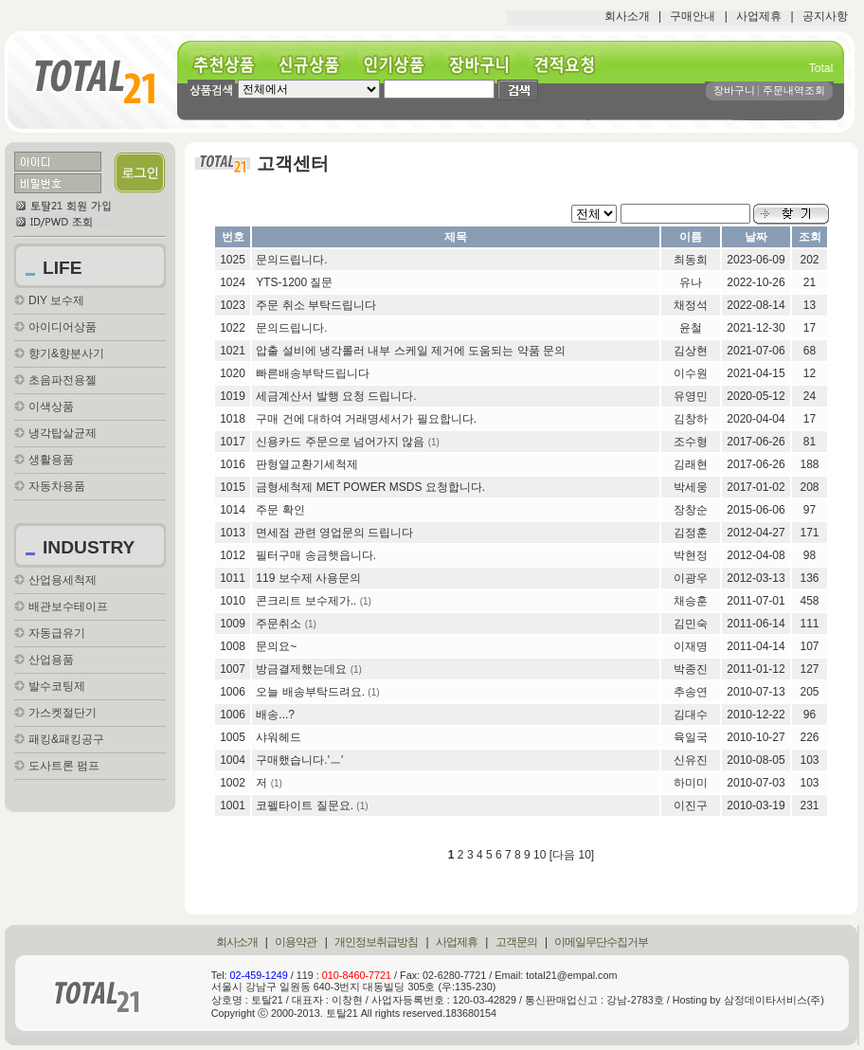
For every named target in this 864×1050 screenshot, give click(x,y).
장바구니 (486, 65)
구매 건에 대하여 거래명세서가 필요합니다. (366, 418)
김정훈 (691, 532)
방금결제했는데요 (301, 669)
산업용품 (51, 659)
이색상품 (51, 406)
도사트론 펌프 (63, 765)
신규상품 (315, 65)
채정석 (691, 305)
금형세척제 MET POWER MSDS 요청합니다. (370, 487)
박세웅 (691, 487)
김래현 (691, 464)
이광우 (691, 578)
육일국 (691, 737)
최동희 (691, 259)
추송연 (691, 691)
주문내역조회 (794, 90)
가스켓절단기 (62, 712)
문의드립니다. (291, 259)
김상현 (691, 350)
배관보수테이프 (68, 606)
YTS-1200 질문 (294, 282)
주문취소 (278, 623)
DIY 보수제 (56, 300)
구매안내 (692, 16)
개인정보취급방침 (376, 942)
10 (539, 854)
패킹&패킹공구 (66, 739)
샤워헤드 (278, 737)
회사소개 (627, 16)
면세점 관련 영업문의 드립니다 (334, 532)
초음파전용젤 (62, 380)
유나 (690, 282)
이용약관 (295, 942)
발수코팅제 (56, 686)
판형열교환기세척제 (307, 464)
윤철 (690, 328)
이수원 (691, 373)
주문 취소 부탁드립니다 (316, 305)
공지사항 (825, 16)
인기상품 (400, 65)
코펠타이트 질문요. (304, 805)
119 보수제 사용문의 (308, 578)
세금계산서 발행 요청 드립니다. (336, 396)
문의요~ (276, 646)
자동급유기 (56, 633)
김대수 (691, 714)
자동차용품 (56, 486)
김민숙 (691, 623)
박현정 (691, 555)
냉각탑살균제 (62, 433)
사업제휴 (759, 16)
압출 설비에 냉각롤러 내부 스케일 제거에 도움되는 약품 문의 (411, 350)
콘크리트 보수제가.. (306, 600)
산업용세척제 (62, 580)
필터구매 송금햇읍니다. (316, 555)
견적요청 (571, 65)
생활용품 (51, 459)
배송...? (275, 714)
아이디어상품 (62, 327)
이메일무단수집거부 (601, 942)
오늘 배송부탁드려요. (310, 691)
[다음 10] (571, 854)
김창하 (691, 418)
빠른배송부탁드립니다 (312, 373)
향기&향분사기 (66, 353)
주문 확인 (280, 509)
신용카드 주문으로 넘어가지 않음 (340, 441)
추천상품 (230, 65)
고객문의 (516, 942)
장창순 (691, 509)
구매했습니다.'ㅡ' (299, 760)
